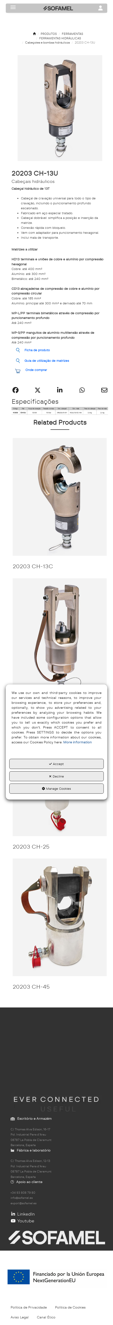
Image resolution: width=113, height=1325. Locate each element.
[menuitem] (28, 1307)
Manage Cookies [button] (56, 788)
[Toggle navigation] (100, 8)
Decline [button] (56, 776)
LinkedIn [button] (23, 1214)
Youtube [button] (22, 1220)
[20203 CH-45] (60, 917)
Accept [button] (56, 764)
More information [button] (77, 742)
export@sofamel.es (23, 1203)
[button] (34, 34)
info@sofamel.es (22, 1198)
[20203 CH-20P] (60, 637)
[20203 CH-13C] (60, 497)
